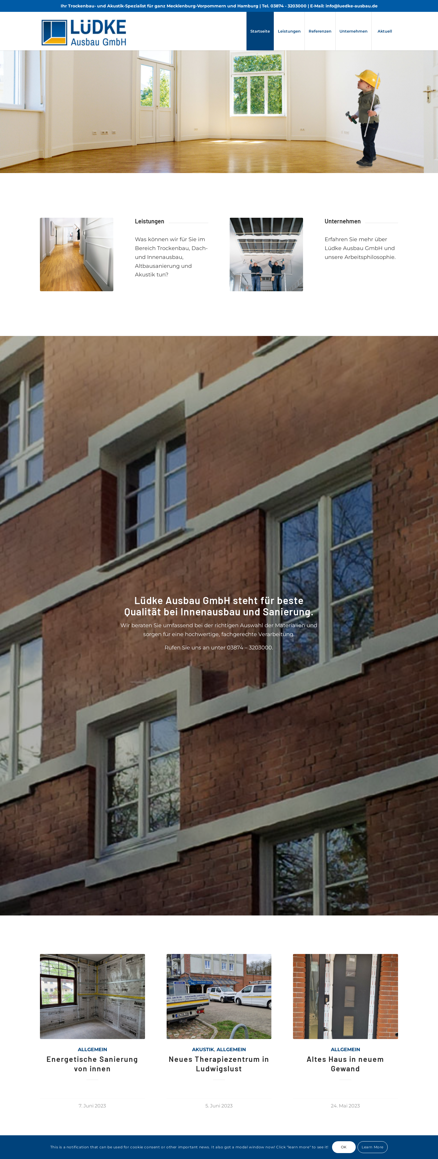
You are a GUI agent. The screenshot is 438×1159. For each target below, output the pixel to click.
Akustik (203, 1049)
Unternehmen (343, 221)
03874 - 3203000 (288, 6)
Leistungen (149, 221)
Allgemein (92, 1049)
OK (344, 1147)
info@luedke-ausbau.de (352, 6)
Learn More (373, 1147)
